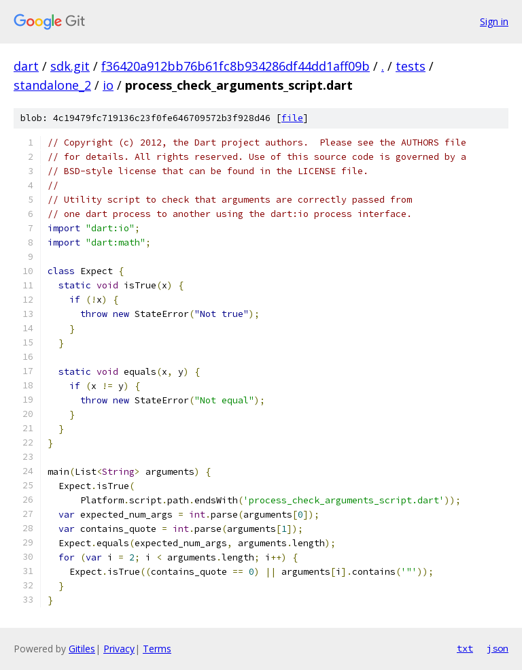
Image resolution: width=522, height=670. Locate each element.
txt (465, 648)
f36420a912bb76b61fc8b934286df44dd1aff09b (235, 66)
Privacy (119, 648)
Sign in (494, 21)
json (497, 648)
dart (26, 66)
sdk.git (70, 66)
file (292, 118)
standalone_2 (52, 85)
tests (410, 66)
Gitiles (82, 648)
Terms (157, 648)
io (108, 85)
